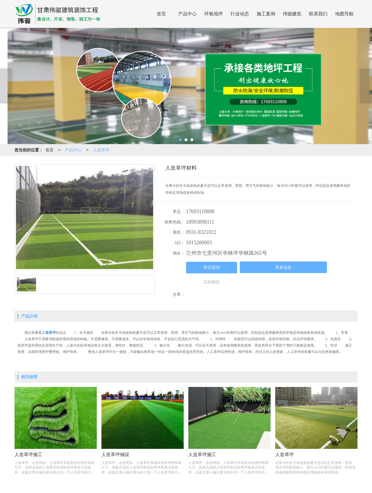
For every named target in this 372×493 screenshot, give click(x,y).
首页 (161, 13)
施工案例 (266, 13)
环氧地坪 (213, 13)
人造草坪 (101, 150)
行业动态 (239, 13)
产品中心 (187, 13)
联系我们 (318, 13)
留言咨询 (211, 267)
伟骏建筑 (292, 13)
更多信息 (283, 267)
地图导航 (344, 13)
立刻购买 (211, 282)
